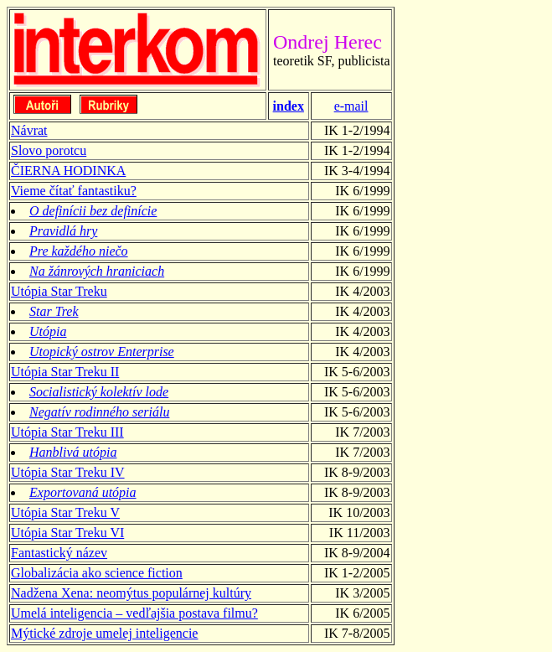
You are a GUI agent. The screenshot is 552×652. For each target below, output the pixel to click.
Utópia (47, 331)
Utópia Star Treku (59, 291)
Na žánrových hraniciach (96, 271)
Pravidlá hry (63, 231)
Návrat (29, 130)
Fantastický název (59, 553)
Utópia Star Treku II (65, 372)
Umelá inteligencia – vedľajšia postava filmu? (134, 613)
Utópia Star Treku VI (67, 532)
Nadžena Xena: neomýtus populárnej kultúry (131, 593)
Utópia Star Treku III (67, 432)
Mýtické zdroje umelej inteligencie (104, 633)
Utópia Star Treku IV (68, 472)
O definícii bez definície (93, 211)
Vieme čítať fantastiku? (74, 191)
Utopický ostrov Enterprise (101, 351)
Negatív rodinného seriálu (99, 412)
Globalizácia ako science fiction (97, 573)
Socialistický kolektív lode (98, 392)
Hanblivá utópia (72, 452)
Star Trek (54, 311)
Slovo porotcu (48, 150)
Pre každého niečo (78, 251)
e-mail (351, 106)
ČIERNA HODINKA (68, 170)
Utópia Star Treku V (65, 512)
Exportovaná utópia (83, 492)
